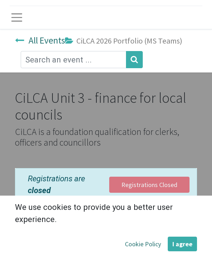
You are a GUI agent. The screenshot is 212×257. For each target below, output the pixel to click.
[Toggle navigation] (17, 17)
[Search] (134, 59)
